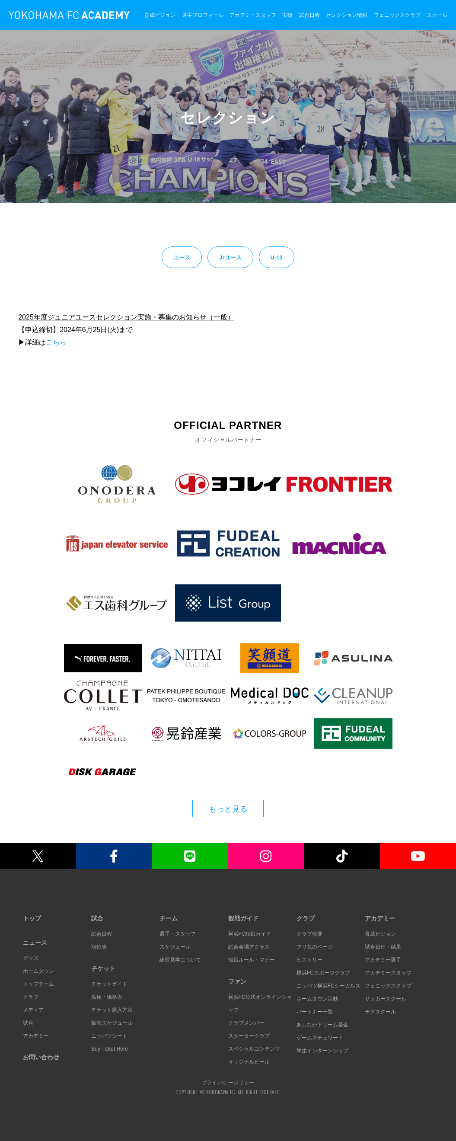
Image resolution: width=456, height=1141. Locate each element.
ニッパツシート (109, 1036)
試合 (28, 1023)
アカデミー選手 (383, 960)
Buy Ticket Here (109, 1049)
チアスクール (380, 1012)
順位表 (99, 947)
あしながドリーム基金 (322, 1025)
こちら (56, 342)
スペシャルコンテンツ (254, 1049)
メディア (33, 1010)
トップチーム (38, 984)
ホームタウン (38, 971)
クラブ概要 (309, 934)
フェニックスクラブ (397, 15)
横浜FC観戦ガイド (249, 934)
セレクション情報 (346, 15)
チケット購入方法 (112, 1010)
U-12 (277, 257)
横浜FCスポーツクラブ (323, 973)
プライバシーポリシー (228, 1082)
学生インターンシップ (322, 1051)
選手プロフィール (202, 15)
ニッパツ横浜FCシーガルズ (328, 986)
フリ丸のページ (315, 947)
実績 (287, 15)
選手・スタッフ (177, 934)
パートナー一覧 (315, 1012)
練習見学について (180, 960)
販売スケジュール (112, 1023)
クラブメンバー (246, 1023)
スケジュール (175, 947)
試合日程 (309, 15)
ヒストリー (309, 960)
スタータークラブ (249, 1036)
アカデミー (36, 1036)
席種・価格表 (106, 997)
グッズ (30, 958)
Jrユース (230, 257)
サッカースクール (385, 999)
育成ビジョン (159, 15)
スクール (437, 15)
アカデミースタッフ (253, 15)
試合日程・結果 (383, 947)
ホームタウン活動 (317, 999)
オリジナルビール (249, 1062)
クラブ (30, 997)
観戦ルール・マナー (251, 960)
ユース (181, 257)
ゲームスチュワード (320, 1038)
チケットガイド (109, 984)
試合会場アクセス (249, 947)
